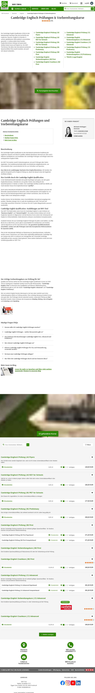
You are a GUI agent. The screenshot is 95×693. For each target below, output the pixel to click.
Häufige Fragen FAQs (11, 138)
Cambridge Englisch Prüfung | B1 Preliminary (20, 509)
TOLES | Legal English (74, 57)
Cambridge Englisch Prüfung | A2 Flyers (18, 457)
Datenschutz (65, 670)
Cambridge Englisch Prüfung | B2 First (17, 525)
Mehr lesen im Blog (11, 140)
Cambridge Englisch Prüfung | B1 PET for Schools (22, 493)
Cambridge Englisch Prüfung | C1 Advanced (19, 575)
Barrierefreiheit (79, 670)
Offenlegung (56, 670)
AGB (72, 670)
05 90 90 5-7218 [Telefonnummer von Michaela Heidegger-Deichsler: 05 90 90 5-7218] (83, 131)
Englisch (22, 13)
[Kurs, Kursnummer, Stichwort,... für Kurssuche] (16, 445)
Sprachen (14, 13)
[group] (47, 21)
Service (35, 9)
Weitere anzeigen (47, 634)
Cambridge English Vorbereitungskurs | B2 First (21, 548)
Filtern (88, 445)
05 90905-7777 (26, 683)
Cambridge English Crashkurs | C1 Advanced (20, 616)
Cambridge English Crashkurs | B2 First (17, 559)
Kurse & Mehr (19, 8)
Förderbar (65, 602)
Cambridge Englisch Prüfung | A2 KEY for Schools (22, 475)
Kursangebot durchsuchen (47, 91)
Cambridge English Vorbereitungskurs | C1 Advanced (23, 598)
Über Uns (45, 9)
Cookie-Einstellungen (45, 670)
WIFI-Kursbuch (5, 13)
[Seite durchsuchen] (79, 9)
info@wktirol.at (26, 687)
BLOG (54, 9)
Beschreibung (9, 135)
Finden (92, 8)
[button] (27, 327)
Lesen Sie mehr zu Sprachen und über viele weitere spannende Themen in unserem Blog (33, 370)
